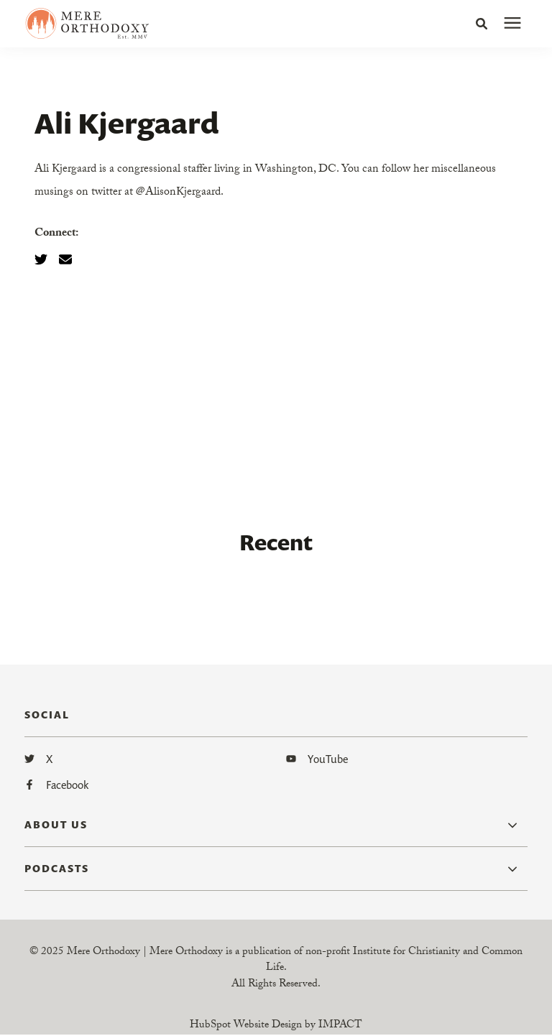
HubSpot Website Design (246, 1026)
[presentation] (512, 23)
